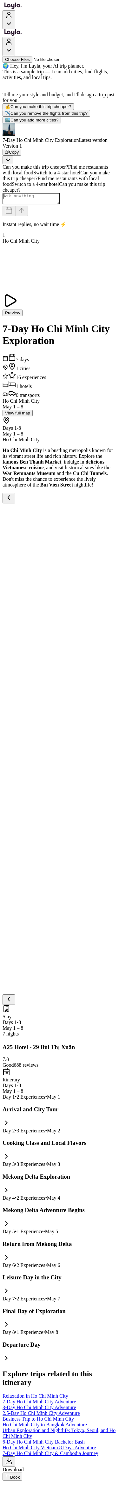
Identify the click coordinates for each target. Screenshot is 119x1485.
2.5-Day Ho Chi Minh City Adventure (41, 1415)
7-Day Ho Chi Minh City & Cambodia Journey (50, 1455)
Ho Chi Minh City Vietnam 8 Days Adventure (49, 1449)
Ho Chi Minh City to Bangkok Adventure (45, 1426)
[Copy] (12, 152)
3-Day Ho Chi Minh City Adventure (39, 1409)
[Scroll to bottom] (8, 160)
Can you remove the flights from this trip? (46, 113)
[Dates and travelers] (9, 213)
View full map (17, 415)
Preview (12, 314)
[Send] (21, 213)
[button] (59, 133)
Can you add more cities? (31, 120)
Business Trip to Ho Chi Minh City (38, 1420)
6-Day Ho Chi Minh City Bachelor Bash (44, 1443)
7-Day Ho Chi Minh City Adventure (39, 1403)
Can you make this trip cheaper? (38, 106)
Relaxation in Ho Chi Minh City (35, 1398)
